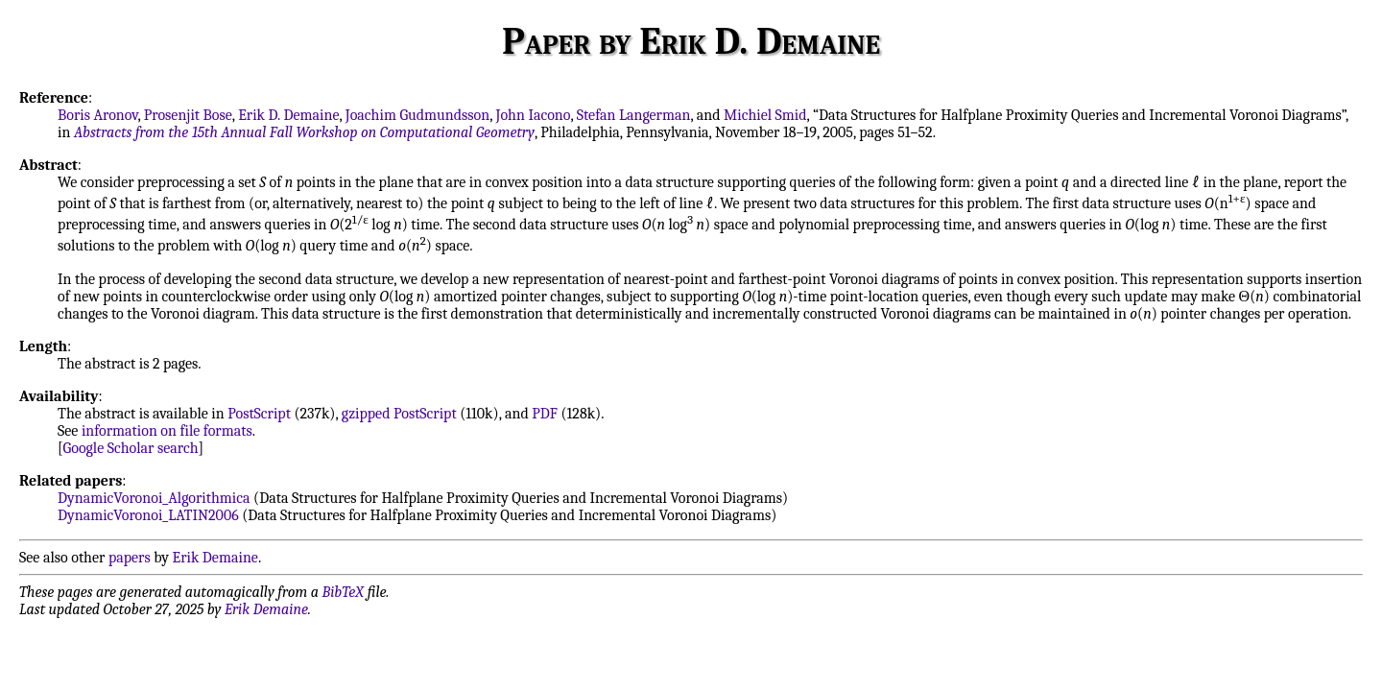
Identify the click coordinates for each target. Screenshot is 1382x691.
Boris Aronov (97, 115)
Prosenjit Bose (188, 115)
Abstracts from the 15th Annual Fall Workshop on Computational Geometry (304, 132)
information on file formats (167, 431)
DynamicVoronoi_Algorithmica (154, 498)
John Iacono (533, 115)
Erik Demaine (215, 557)
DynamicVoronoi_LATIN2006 (148, 515)
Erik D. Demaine (288, 115)
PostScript (259, 413)
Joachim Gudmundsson (417, 115)
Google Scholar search (131, 448)
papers (129, 557)
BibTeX (343, 592)
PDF (545, 413)
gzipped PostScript (399, 413)
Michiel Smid (765, 115)
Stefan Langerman (634, 115)
